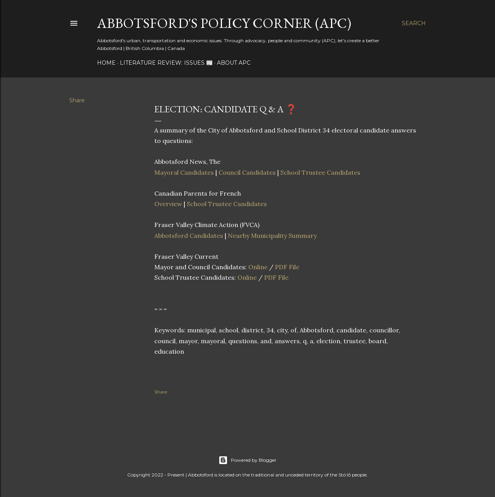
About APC (234, 62)
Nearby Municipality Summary (272, 235)
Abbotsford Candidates (188, 235)
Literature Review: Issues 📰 (166, 62)
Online (258, 267)
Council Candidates (247, 172)
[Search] (414, 23)
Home (106, 62)
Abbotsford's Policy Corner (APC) (224, 23)
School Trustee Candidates (320, 172)
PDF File (287, 267)
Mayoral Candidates (184, 172)
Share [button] (77, 100)
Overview (168, 204)
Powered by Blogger (247, 460)
